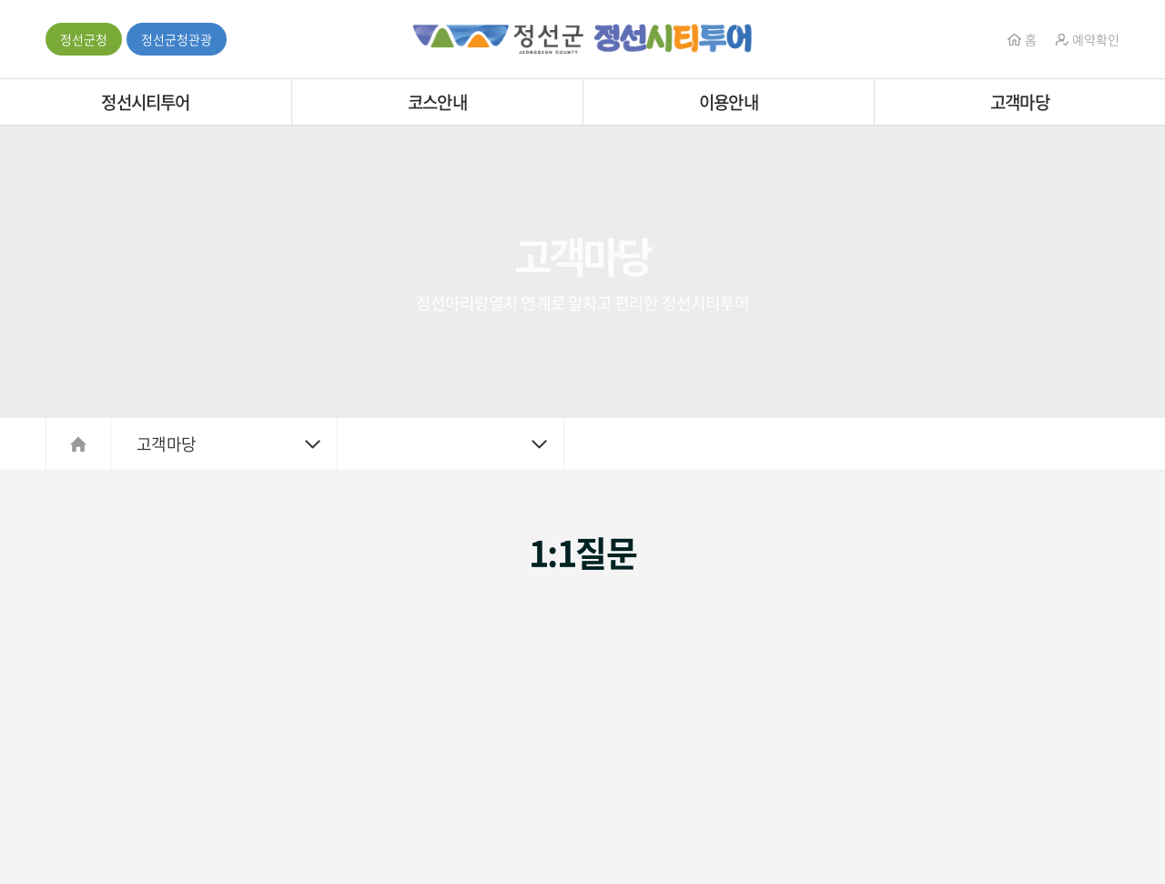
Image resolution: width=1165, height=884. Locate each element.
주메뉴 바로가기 (0, 0)
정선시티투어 (145, 102)
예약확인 (1087, 39)
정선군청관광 (176, 39)
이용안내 (728, 102)
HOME (78, 444)
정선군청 (83, 39)
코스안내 (437, 102)
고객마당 (1019, 102)
